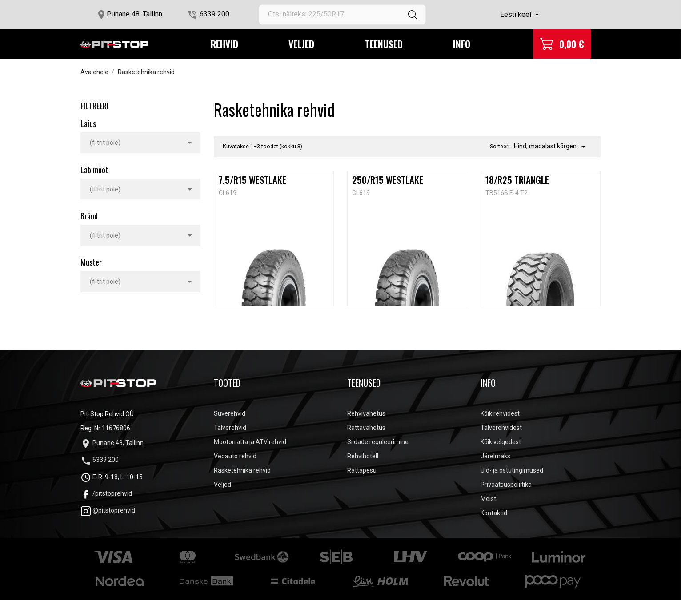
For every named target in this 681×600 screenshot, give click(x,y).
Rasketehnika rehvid (242, 470)
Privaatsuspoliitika (506, 484)
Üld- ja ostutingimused (512, 470)
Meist (488, 498)
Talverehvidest (501, 427)
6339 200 (214, 14)
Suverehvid (229, 413)
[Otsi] (342, 14)
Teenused (384, 44)
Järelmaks (495, 456)
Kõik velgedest (501, 441)
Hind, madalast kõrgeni (551, 146)
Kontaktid (494, 513)
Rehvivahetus (366, 413)
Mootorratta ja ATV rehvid (250, 441)
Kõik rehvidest (500, 413)
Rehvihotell (362, 456)
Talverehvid (230, 427)
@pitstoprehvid (107, 510)
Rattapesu (362, 470)
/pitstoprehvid (106, 493)
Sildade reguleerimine (378, 441)
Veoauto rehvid (235, 456)
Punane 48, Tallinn (134, 14)
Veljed (301, 44)
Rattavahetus (366, 427)
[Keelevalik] (520, 14)
